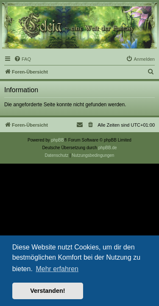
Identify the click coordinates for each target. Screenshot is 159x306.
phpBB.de (107, 147)
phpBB (57, 140)
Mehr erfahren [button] (57, 268)
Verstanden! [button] (47, 290)
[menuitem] (22, 59)
